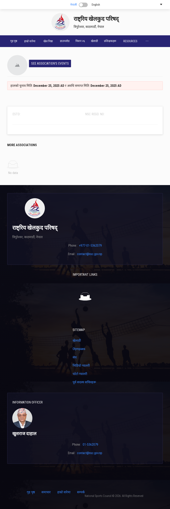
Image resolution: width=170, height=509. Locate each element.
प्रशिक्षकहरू (110, 41)
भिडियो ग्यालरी (81, 366)
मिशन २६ (80, 41)
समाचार (46, 492)
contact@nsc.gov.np (89, 254)
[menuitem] (13, 41)
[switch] (83, 5)
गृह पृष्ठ (13, 41)
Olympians (79, 349)
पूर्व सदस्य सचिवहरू (84, 382)
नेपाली (73, 4)
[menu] (85, 41)
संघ (75, 357)
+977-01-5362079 (90, 245)
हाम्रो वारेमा (63, 492)
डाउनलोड (64, 41)
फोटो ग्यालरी (80, 374)
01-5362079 (90, 444)
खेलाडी (94, 41)
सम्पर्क (81, 492)
